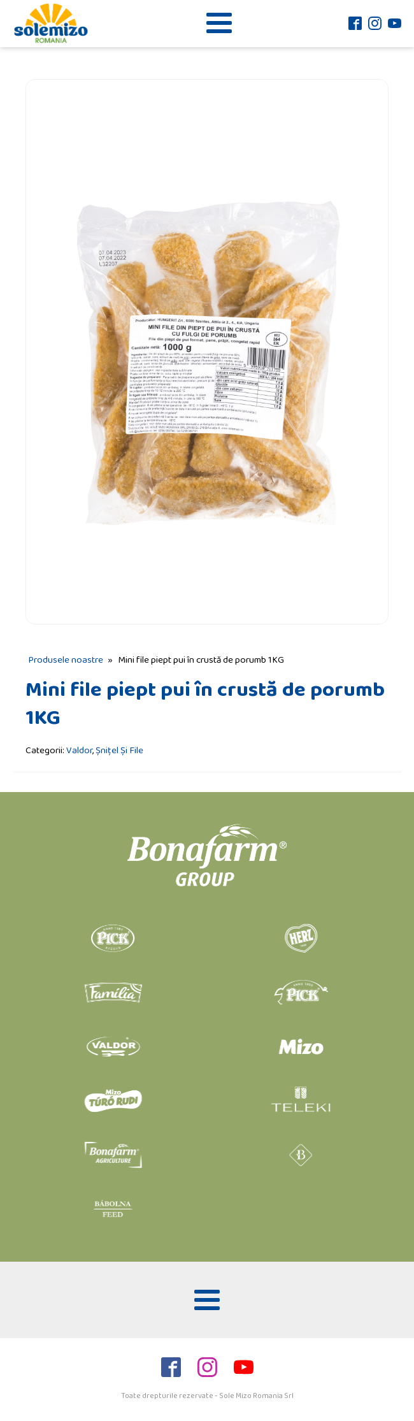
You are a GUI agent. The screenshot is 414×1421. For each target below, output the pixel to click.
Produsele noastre (65, 660)
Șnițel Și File (119, 750)
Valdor (79, 750)
